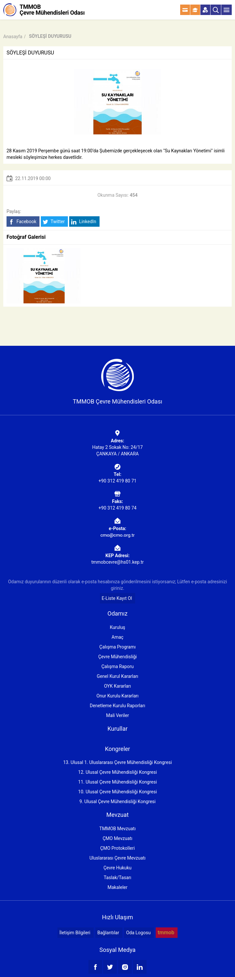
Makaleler (118, 887)
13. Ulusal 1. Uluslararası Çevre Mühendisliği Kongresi (117, 762)
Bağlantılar (108, 932)
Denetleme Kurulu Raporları (117, 705)
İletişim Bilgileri (74, 932)
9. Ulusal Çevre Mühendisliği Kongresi (117, 801)
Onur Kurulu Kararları (117, 695)
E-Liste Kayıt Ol (117, 598)
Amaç (117, 637)
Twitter (54, 221)
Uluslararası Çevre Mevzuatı (117, 858)
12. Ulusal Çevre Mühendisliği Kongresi (117, 772)
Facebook (22, 221)
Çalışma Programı (117, 646)
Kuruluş (117, 627)
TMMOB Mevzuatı (117, 828)
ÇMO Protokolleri (117, 848)
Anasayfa (12, 36)
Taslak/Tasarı (118, 877)
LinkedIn (83, 221)
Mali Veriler (117, 715)
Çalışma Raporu (118, 666)
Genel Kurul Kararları (117, 676)
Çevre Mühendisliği (117, 656)
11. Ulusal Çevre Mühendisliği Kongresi (117, 782)
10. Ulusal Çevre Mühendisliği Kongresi (117, 791)
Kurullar (117, 728)
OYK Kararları (117, 686)
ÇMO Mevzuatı (117, 838)
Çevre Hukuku (117, 867)
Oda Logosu (138, 932)
